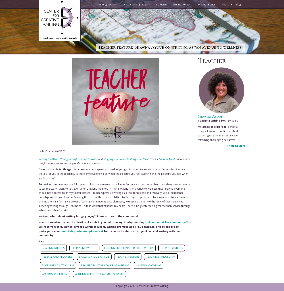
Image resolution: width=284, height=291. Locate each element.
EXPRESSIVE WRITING (84, 248)
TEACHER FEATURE (127, 256)
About (227, 6)
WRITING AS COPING (148, 265)
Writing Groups (207, 4)
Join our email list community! (166, 222)
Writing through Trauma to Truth (78, 159)
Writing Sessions (108, 4)
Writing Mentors (182, 4)
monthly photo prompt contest (82, 231)
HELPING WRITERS (171, 248)
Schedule (161, 4)
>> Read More (236, 145)
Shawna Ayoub (167, 159)
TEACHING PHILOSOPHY (161, 256)
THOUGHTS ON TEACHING (58, 265)
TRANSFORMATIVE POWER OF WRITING (105, 265)
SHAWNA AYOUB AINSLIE (94, 256)
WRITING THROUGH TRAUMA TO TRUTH (99, 274)
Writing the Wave (48, 159)
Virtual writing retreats (137, 4)
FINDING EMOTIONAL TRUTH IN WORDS (129, 248)
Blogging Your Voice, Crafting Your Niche (126, 159)
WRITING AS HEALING (55, 274)
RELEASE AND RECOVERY (57, 256)
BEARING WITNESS (53, 248)
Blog (238, 4)
